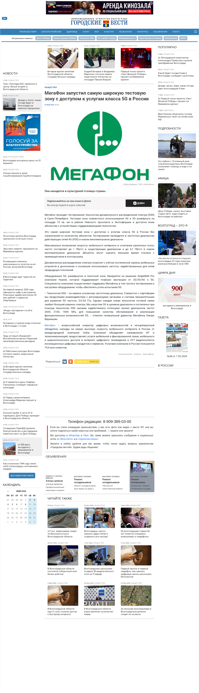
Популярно (167, 47)
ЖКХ (97, 32)
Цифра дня (166, 272)
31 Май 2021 (49, 105)
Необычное (125, 32)
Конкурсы (142, 32)
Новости (10, 73)
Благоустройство (51, 32)
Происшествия (27, 32)
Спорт (85, 32)
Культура (109, 32)
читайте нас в (87, 361)
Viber (86, 435)
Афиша (163, 178)
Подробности (169, 128)
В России (165, 365)
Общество (51, 87)
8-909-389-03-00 (117, 421)
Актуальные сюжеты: (22, 38)
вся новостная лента (22, 475)
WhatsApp (75, 435)
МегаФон (50, 325)
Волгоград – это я (172, 225)
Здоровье (72, 32)
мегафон (149, 354)
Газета (176, 32)
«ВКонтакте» (66, 439)
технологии (126, 354)
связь (138, 354)
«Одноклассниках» (88, 439)
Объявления (160, 32)
